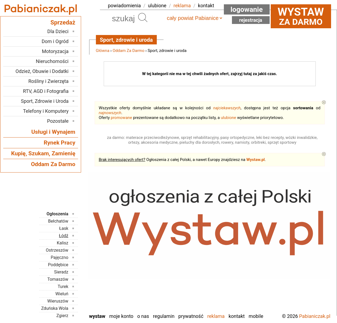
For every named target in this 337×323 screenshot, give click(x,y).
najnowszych (110, 112)
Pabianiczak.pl (314, 316)
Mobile (256, 316)
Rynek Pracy (59, 142)
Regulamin (164, 316)
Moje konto (121, 316)
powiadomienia (124, 5)
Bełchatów (58, 221)
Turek (63, 286)
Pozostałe (58, 121)
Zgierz (62, 315)
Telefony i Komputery (46, 111)
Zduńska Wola (54, 308)
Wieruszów (57, 301)
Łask (63, 228)
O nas (143, 316)
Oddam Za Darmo (128, 50)
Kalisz (62, 242)
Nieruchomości (52, 61)
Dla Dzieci (58, 31)
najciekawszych (227, 108)
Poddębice (58, 264)
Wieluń (61, 293)
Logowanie (247, 9)
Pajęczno (59, 257)
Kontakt (236, 316)
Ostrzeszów (57, 250)
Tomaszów (57, 279)
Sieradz (61, 272)
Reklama (216, 316)
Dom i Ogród (54, 41)
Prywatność (190, 316)
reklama (182, 5)
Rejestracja (250, 20)
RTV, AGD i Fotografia (45, 91)
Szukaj (143, 17)
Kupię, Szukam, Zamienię (43, 153)
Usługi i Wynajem (53, 132)
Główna (103, 50)
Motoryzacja (55, 51)
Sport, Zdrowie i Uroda (45, 101)
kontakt (206, 5)
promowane (121, 117)
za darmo (301, 16)
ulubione (157, 5)
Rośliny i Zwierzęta (48, 81)
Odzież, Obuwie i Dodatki (42, 71)
